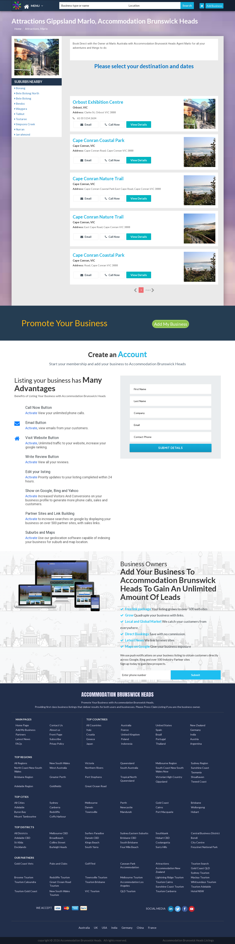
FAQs (19, 743)
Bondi (194, 837)
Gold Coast (162, 802)
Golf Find (90, 863)
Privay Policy (57, 743)
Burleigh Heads (58, 847)
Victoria (89, 763)
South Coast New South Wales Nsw (170, 769)
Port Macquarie (164, 811)
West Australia (58, 767)
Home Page (22, 725)
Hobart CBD (163, 837)
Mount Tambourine (25, 816)
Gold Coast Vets (23, 863)
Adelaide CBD (22, 837)
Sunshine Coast (200, 767)
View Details (139, 124)
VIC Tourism (92, 891)
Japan (89, 743)
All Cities (19, 802)
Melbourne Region (166, 763)
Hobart (195, 811)
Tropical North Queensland (128, 778)
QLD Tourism (127, 891)
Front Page (56, 734)
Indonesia (126, 743)
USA (104, 927)
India (193, 734)
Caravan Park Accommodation (129, 865)
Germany (195, 729)
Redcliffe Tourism (60, 877)
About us (55, 729)
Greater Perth (58, 776)
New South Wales (60, 763)
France (125, 729)
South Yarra (91, 847)
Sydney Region (199, 763)
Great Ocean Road (95, 786)
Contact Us (56, 725)
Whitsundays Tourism (203, 881)
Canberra (55, 807)
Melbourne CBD (59, 833)
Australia (126, 725)
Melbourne (91, 802)
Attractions (162, 863)
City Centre (198, 842)
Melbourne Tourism (131, 877)
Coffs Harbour (58, 816)
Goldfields (55, 786)
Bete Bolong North (26, 93)
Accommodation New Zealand (168, 870)
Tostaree (20, 119)
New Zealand (197, 725)
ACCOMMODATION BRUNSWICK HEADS (117, 694)
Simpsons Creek (24, 124)
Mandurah (126, 811)
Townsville (91, 811)
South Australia (129, 767)
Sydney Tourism (200, 872)
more (149, 290)
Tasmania (196, 772)
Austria (194, 739)
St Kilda (18, 842)
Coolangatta (163, 842)
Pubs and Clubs (58, 863)
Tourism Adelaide (201, 886)
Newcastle (126, 807)
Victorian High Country (169, 776)
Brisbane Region (23, 776)
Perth (123, 802)
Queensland (127, 763)
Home (17, 28)
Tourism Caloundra (25, 881)
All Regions (20, 763)
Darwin (89, 807)
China (140, 927)
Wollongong (198, 807)
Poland (125, 739)
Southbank (162, 833)
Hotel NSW (197, 891)
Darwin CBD (92, 837)
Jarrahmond (22, 134)
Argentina (196, 743)
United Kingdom (130, 734)
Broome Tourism (23, 877)
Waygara (20, 108)
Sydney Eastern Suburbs (134, 833)
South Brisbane (129, 842)
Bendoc (19, 103)
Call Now (112, 124)
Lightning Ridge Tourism (170, 877)
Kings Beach (92, 842)
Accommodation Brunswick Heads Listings (188, 940)
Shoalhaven (197, 776)
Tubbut (19, 113)
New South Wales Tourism (60, 893)
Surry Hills (161, 847)
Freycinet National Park (204, 847)
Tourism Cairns (164, 881)
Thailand (161, 743)
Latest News (23, 739)
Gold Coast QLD (200, 868)
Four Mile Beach (129, 847)
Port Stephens (93, 776)
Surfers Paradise (94, 833)
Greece (90, 739)
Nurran (19, 129)
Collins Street (57, 842)
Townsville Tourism (96, 877)
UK (96, 927)
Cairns (159, 807)
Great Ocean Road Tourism (60, 883)
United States (164, 725)
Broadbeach (56, 837)
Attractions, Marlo (36, 28)
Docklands (20, 847)
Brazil (159, 734)
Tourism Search (200, 863)
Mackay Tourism (200, 877)
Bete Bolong (22, 98)
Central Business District (205, 833)
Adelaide (19, 807)
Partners (21, 734)
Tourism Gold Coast (25, 891)
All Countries (93, 725)
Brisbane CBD (128, 837)
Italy (88, 729)
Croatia (90, 734)
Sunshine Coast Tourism (170, 886)
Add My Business (170, 324)
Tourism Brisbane (95, 881)
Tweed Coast (199, 781)
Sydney (54, 802)
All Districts (21, 833)
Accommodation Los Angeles (132, 883)
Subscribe (55, 739)
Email (85, 124)
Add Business (214, 5)
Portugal (161, 739)
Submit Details (170, 448)
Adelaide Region (23, 786)
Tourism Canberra (166, 891)
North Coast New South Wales (28, 769)
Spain (159, 729)
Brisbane (196, 802)
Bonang (19, 88)
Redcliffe (55, 811)
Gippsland (161, 781)
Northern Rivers (94, 767)
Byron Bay (20, 811)
